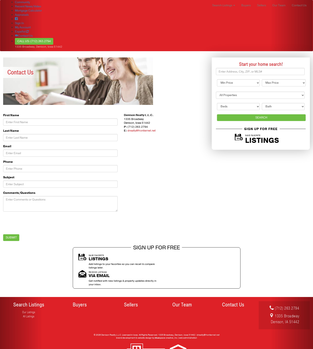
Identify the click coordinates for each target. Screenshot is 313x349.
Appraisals (22, 15)
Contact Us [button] (299, 5)
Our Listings (28, 295)
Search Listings (28, 288)
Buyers (80, 288)
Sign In (19, 23)
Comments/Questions (19, 193)
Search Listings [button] (223, 5)
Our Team (182, 288)
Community (22, 2)
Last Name (11, 131)
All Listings (28, 300)
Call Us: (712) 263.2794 (34, 41)
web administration (188, 320)
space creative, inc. (166, 320)
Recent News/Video (28, 6)
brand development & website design (134, 320)
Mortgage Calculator (28, 11)
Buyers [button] (246, 5)
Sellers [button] (261, 5)
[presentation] (35, 223)
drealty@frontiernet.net (141, 131)
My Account (23, 27)
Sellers (131, 288)
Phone (8, 162)
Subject (8, 177)
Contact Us (233, 288)
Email (7, 146)
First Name (11, 115)
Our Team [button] (279, 5)
